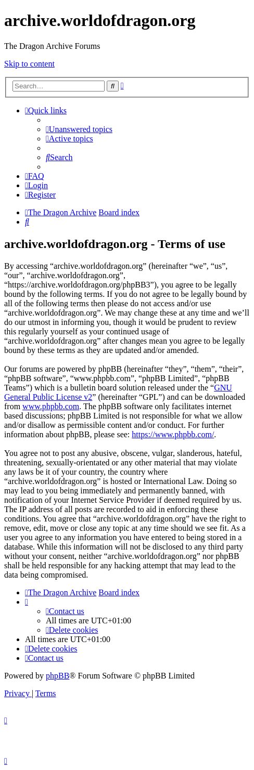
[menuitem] (79, 129)
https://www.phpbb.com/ (173, 434)
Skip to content (29, 63)
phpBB (57, 675)
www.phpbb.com (50, 406)
